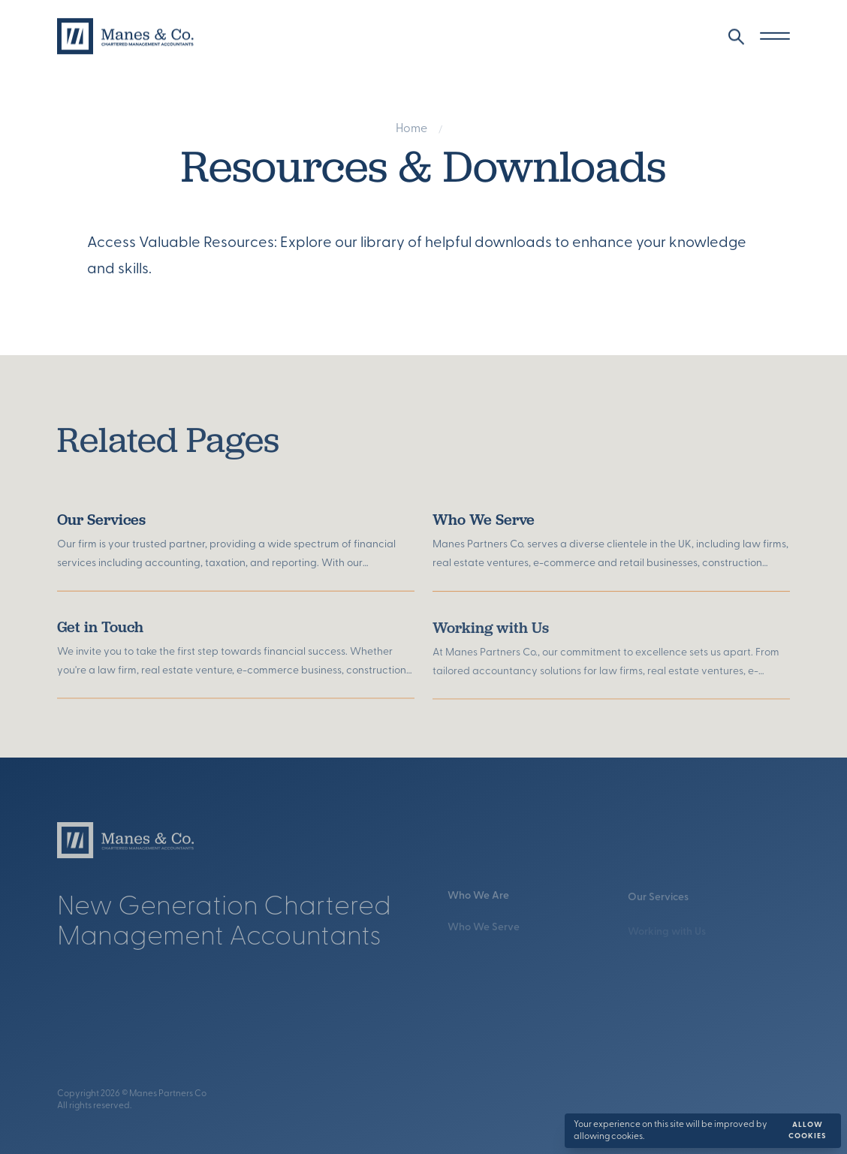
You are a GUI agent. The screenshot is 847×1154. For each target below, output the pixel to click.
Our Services (101, 526)
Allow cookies (807, 1130)
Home (411, 131)
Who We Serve (484, 529)
